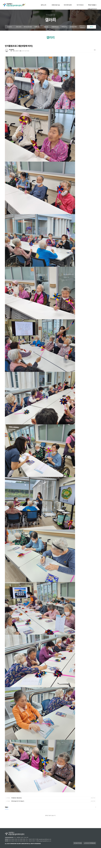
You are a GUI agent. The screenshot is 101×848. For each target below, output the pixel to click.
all (29, 843)
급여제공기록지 (73, 27)
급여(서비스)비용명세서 (82, 26)
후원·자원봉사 (92, 5)
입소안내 (9, 27)
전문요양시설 (56, 5)
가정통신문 (36, 27)
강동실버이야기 (92, 9)
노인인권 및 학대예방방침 (89, 843)
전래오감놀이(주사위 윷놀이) (17, 801)
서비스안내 (18, 27)
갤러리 (91, 27)
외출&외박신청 (55, 27)
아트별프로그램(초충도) (16, 798)
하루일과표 (64, 27)
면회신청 (46, 27)
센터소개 (43, 5)
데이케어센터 (68, 5)
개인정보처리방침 (78, 843)
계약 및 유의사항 (28, 27)
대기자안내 (80, 5)
